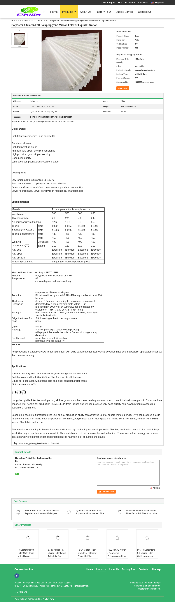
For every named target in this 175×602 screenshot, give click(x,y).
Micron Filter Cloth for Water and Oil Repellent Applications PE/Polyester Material (42, 513)
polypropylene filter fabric (39, 443)
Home (54, 11)
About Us (85, 11)
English (159, 2)
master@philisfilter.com (149, 589)
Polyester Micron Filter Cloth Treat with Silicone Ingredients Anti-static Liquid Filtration (26, 558)
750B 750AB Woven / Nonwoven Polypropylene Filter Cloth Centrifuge (116, 555)
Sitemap (156, 569)
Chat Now (143, 2)
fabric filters (23, 443)
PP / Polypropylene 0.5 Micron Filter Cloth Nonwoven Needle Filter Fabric (146, 555)
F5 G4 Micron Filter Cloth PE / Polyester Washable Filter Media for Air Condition (87, 556)
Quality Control (124, 11)
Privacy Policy (21, 582)
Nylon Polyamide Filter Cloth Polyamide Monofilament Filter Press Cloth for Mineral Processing (91, 513)
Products (67, 11)
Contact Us (144, 11)
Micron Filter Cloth (39, 20)
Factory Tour (103, 11)
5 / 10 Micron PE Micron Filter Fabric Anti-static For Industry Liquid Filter (57, 555)
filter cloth (55, 443)
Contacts (143, 569)
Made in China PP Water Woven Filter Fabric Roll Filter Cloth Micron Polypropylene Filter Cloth (142, 513)
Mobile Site (20, 592)
